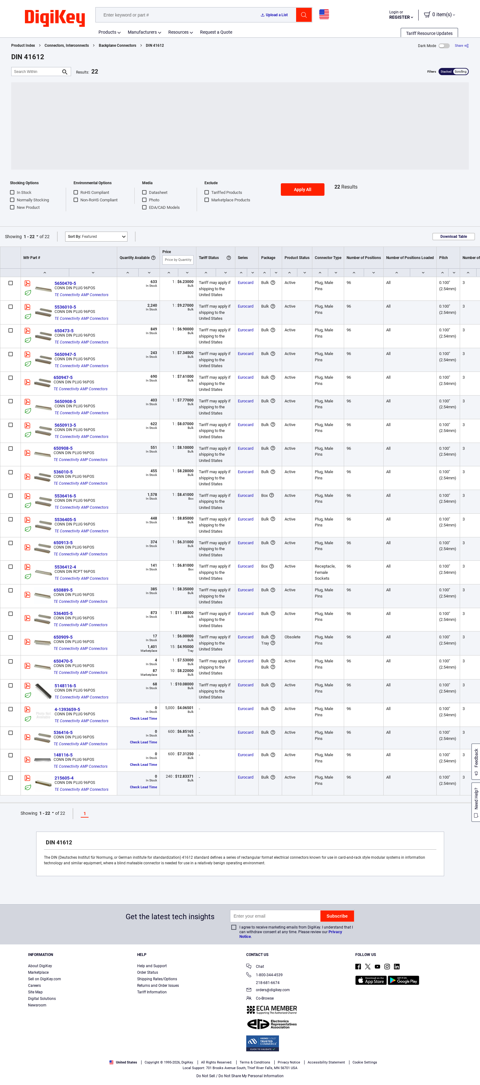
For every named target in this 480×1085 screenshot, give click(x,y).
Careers (34, 985)
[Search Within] (36, 71)
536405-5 (63, 613)
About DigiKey (40, 966)
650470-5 (63, 661)
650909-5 (63, 637)
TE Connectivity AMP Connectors (81, 295)
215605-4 (64, 777)
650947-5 (63, 377)
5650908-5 (65, 401)
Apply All (302, 189)
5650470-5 (65, 283)
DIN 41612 (155, 45)
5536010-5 (65, 307)
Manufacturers (142, 32)
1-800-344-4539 (264, 975)
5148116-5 (65, 685)
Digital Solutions (42, 998)
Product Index (23, 45)
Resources (178, 32)
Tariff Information (152, 992)
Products (107, 32)
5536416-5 (65, 495)
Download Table (453, 236)
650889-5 (63, 590)
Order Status (147, 972)
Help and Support (152, 966)
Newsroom (37, 1005)
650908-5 (63, 448)
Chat (255, 967)
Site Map (35, 992)
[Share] (462, 45)
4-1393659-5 (67, 709)
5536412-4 (65, 566)
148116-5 (63, 754)
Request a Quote (216, 32)
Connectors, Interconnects (67, 45)
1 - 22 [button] (29, 236)
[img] (55, 18)
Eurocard (245, 282)
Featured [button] (82, 236)
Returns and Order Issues (158, 985)
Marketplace (38, 972)
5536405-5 (65, 519)
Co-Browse (260, 999)
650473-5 (64, 330)
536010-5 (63, 471)
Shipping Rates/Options (157, 979)
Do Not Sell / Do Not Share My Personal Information (240, 1076)
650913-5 (63, 542)
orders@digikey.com (268, 990)
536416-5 (63, 732)
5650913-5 (65, 425)
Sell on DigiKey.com (44, 979)
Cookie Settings (365, 1062)
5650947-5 (65, 354)
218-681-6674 (263, 983)
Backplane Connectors (117, 45)
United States (123, 1062)
